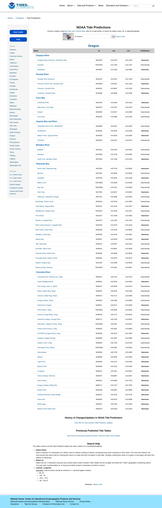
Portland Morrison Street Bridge (48, 395)
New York (13, 126)
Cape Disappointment (45, 282)
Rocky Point (41, 390)
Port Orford (40, 216)
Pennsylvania (14, 142)
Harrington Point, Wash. (46, 347)
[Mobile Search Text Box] (153, 5)
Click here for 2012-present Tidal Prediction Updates (93, 423)
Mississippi (14, 116)
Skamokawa (41, 352)
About (71, 5)
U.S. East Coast (15, 178)
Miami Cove (41, 183)
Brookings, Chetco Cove (44, 201)
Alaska (12, 53)
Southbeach (41, 131)
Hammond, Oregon (44, 305)
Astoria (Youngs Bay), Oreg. (47, 314)
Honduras (13, 96)
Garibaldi (40, 178)
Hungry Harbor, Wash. (45, 300)
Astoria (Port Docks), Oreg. (47, 329)
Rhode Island (14, 146)
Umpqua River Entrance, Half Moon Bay (52, 60)
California (13, 63)
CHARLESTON (43, 103)
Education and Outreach (118, 5)
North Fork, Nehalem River (47, 159)
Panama (13, 139)
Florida (12, 83)
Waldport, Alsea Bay (43, 234)
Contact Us (74, 504)
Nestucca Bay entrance (44, 267)
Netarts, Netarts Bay (43, 263)
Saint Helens (42, 380)
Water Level (97, 484)
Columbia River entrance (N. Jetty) (50, 277)
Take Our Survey (31, 504)
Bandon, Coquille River (44, 220)
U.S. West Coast (16, 175)
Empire (40, 112)
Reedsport (41, 70)
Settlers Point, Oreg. (44, 343)
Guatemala (14, 89)
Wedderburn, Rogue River (45, 211)
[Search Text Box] (141, 5)
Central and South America (16, 192)
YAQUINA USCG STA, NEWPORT (50, 126)
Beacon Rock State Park (46, 409)
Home (62, 5)
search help (120, 36)
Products (20, 18)
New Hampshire (15, 119)
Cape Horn (41, 362)
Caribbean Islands (16, 188)
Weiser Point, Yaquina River (47, 135)
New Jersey (14, 122)
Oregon (12, 136)
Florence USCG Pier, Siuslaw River (50, 84)
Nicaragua (13, 129)
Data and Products (86, 5)
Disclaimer (15, 504)
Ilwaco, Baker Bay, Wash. (46, 291)
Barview (40, 173)
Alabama (13, 50)
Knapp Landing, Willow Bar (47, 385)
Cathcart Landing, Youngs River (49, 319)
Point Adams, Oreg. (44, 310)
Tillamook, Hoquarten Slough (48, 197)
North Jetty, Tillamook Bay (46, 168)
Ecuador (13, 76)
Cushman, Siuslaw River (46, 93)
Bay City (40, 187)
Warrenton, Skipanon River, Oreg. (49, 324)
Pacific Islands (15, 185)
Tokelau (12, 155)
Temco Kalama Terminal (46, 376)
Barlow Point (42, 366)
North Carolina (15, 132)
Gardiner (40, 65)
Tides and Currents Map (76, 31)
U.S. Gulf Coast (15, 181)
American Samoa (16, 56)
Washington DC (15, 165)
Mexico (12, 112)
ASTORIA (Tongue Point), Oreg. (49, 333)
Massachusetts (15, 109)
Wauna (40, 357)
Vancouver (41, 399)
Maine (12, 103)
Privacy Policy (84, 501)
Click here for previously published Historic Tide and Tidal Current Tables (93, 436)
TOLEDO (40, 140)
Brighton (40, 150)
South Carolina (15, 149)
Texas (12, 152)
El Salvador (14, 79)
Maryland (13, 106)
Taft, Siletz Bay (41, 244)
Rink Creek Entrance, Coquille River (49, 225)
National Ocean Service (65, 501)
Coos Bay (40, 117)
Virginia (12, 159)
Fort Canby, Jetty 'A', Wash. (47, 286)
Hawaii (12, 93)
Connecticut (14, 66)
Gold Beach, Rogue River (45, 206)
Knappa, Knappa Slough (46, 338)
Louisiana (13, 99)
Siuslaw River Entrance (45, 79)
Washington (14, 162)
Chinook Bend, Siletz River (45, 253)
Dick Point (41, 192)
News (100, 5)
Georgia (13, 86)
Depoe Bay (40, 239)
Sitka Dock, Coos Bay (45, 107)
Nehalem (40, 154)
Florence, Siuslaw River (46, 88)
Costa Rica (14, 69)
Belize (12, 59)
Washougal (41, 404)
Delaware (13, 73)
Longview (40, 371)
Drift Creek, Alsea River (44, 230)
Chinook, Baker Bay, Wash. (47, 296)
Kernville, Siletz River (43, 249)
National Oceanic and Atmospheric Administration (30, 501)
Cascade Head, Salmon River (46, 258)
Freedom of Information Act (54, 504)
